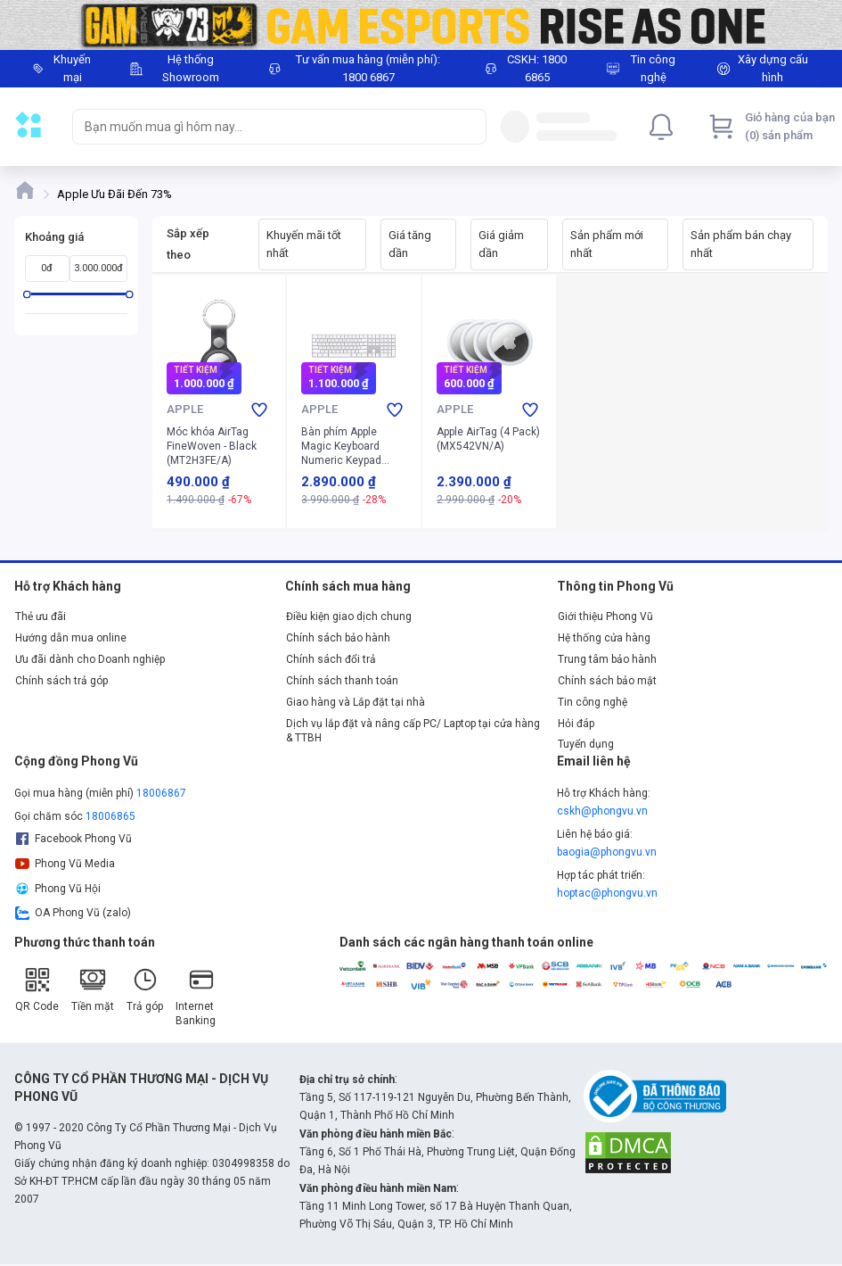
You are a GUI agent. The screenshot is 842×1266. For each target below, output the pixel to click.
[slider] (27, 294)
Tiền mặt (92, 989)
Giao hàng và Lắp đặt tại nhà (355, 702)
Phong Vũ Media (65, 863)
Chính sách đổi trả (331, 659)
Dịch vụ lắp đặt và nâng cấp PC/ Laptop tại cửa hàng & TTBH (413, 730)
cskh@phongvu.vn (602, 811)
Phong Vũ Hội (58, 888)
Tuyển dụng (586, 744)
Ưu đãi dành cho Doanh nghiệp (90, 659)
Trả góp (145, 989)
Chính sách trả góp (61, 680)
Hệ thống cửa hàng (604, 638)
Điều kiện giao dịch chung (349, 616)
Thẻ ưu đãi (40, 616)
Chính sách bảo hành (338, 638)
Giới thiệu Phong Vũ (605, 616)
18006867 (161, 793)
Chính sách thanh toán (342, 680)
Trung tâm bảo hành (607, 659)
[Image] (421, 25)
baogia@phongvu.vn (607, 852)
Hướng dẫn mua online (71, 638)
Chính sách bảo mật (607, 680)
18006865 (110, 816)
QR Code (37, 989)
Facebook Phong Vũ (73, 839)
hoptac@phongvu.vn (607, 893)
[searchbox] (263, 127)
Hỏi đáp (576, 723)
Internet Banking (196, 996)
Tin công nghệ (592, 702)
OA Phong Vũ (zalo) (73, 913)
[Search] (469, 127)
